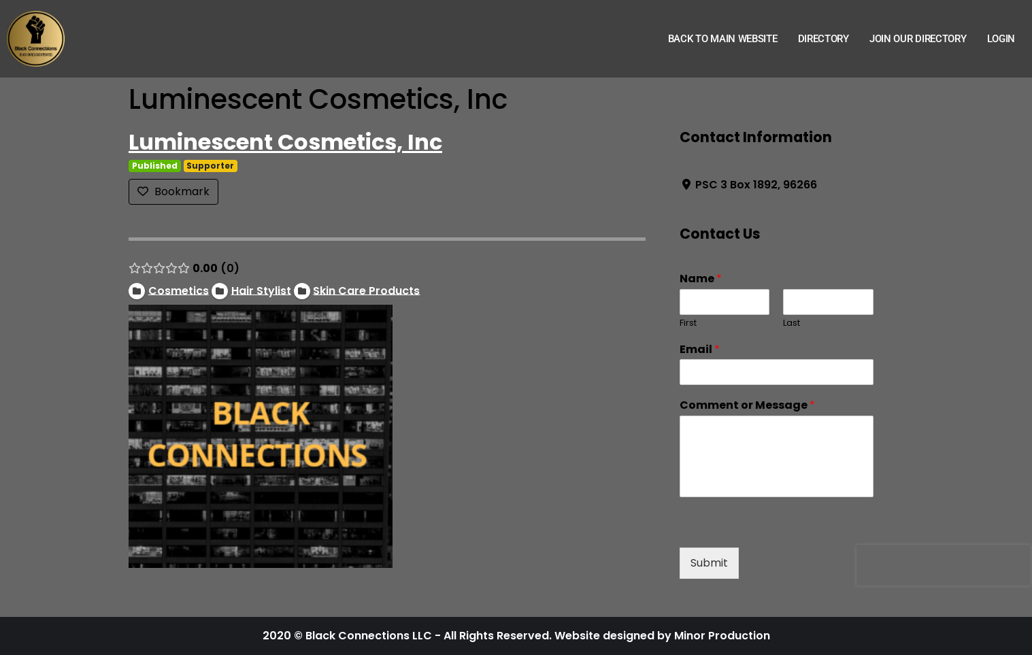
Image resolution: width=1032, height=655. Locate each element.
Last (791, 323)
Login (1001, 39)
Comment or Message (746, 406)
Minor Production (722, 635)
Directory (823, 39)
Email (699, 350)
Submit (708, 563)
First (687, 323)
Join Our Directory (918, 39)
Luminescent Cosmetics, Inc (285, 142)
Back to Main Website (723, 39)
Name (700, 279)
